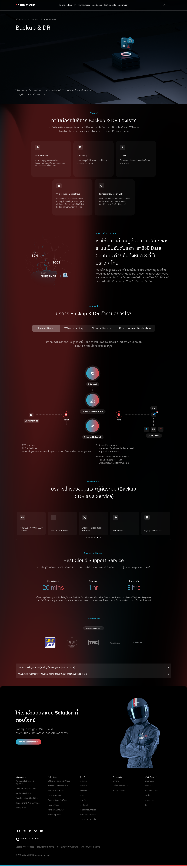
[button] (93, 668)
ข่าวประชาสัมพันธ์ (152, 790)
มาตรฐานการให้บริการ (90, 847)
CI (146, 805)
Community (123, 5)
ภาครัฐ (83, 800)
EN (164, 5)
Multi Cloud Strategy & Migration (25, 782)
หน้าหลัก (19, 19)
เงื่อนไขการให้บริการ (45, 847)
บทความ (116, 781)
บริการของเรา (84, 5)
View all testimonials (93, 628)
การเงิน (83, 795)
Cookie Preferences (25, 847)
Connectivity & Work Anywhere (28, 802)
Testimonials (110, 5)
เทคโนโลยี (84, 805)
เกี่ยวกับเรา (149, 781)
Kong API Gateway (56, 809)
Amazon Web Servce (56, 790)
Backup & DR (50, 19)
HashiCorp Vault (54, 814)
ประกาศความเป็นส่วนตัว (67, 847)
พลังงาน (83, 790)
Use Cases (97, 5)
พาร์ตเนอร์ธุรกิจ (119, 790)
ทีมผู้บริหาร (149, 785)
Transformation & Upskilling (27, 798)
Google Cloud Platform (57, 800)
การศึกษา (84, 785)
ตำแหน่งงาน (150, 800)
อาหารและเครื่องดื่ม (88, 819)
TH (169, 5)
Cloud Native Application (26, 788)
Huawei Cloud (53, 805)
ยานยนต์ (83, 781)
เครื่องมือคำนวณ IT (120, 785)
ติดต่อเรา (148, 795)
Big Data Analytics (23, 793)
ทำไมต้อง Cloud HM (67, 5)
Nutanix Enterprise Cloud (58, 785)
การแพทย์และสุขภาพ (88, 814)
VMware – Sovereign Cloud (59, 781)
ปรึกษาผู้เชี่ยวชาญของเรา (28, 742)
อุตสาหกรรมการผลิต (88, 809)
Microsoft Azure (54, 795)
